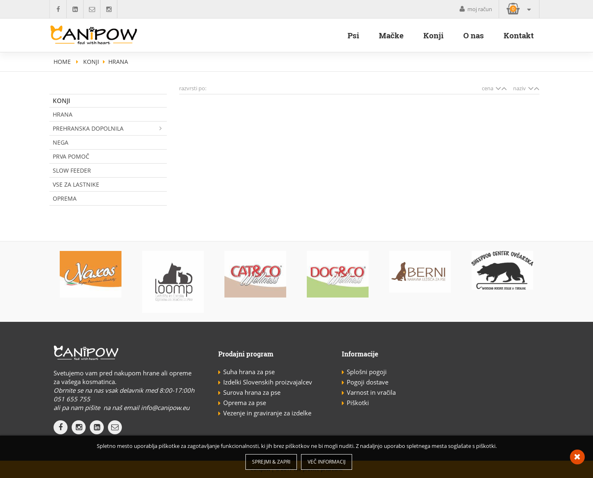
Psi (353, 35)
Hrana (62, 114)
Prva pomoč (71, 156)
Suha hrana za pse (249, 372)
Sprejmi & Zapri (271, 461)
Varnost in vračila (371, 392)
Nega (60, 142)
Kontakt (519, 35)
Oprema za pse (244, 402)
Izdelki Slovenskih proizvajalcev (267, 382)
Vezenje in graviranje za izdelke (267, 413)
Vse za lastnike (76, 184)
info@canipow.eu (165, 407)
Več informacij (327, 461)
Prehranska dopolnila (110, 128)
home (62, 62)
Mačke (391, 35)
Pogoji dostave (367, 382)
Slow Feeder (72, 170)
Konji (433, 35)
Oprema (65, 198)
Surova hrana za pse (251, 392)
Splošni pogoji (367, 372)
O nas (473, 35)
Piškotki (358, 402)
